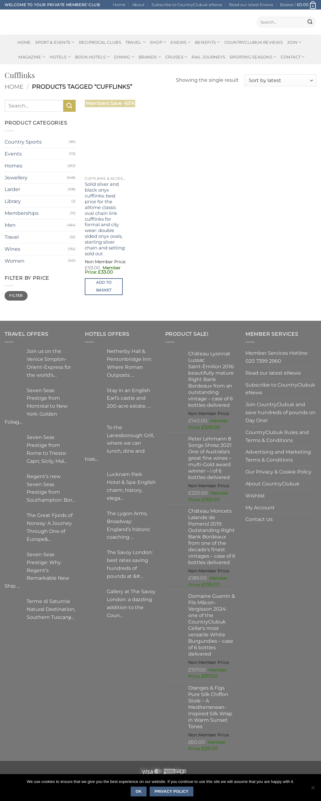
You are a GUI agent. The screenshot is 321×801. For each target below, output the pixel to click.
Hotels (60, 57)
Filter (16, 295)
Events (13, 154)
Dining (124, 57)
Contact (292, 57)
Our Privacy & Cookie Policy (278, 472)
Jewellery (16, 177)
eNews (180, 42)
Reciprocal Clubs (100, 42)
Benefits (207, 42)
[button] (298, 4)
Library (13, 201)
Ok (139, 791)
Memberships (22, 213)
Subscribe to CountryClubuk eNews (186, 4)
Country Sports (23, 142)
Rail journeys (208, 56)
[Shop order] (280, 80)
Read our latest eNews (273, 373)
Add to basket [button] (104, 286)
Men (10, 225)
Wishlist (255, 495)
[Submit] (310, 22)
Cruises (176, 57)
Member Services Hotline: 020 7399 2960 (276, 357)
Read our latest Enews (251, 4)
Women (14, 261)
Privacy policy (171, 791)
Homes (13, 166)
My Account (260, 507)
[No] (312, 789)
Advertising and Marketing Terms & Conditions (278, 456)
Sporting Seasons (253, 57)
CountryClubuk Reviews (253, 42)
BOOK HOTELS (92, 57)
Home (119, 4)
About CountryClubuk (272, 484)
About (138, 4)
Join (294, 42)
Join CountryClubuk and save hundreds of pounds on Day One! (280, 412)
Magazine (31, 57)
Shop (158, 42)
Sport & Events (55, 42)
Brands (150, 57)
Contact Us (259, 519)
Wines (12, 249)
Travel (135, 42)
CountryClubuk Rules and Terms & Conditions (277, 436)
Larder (12, 189)
